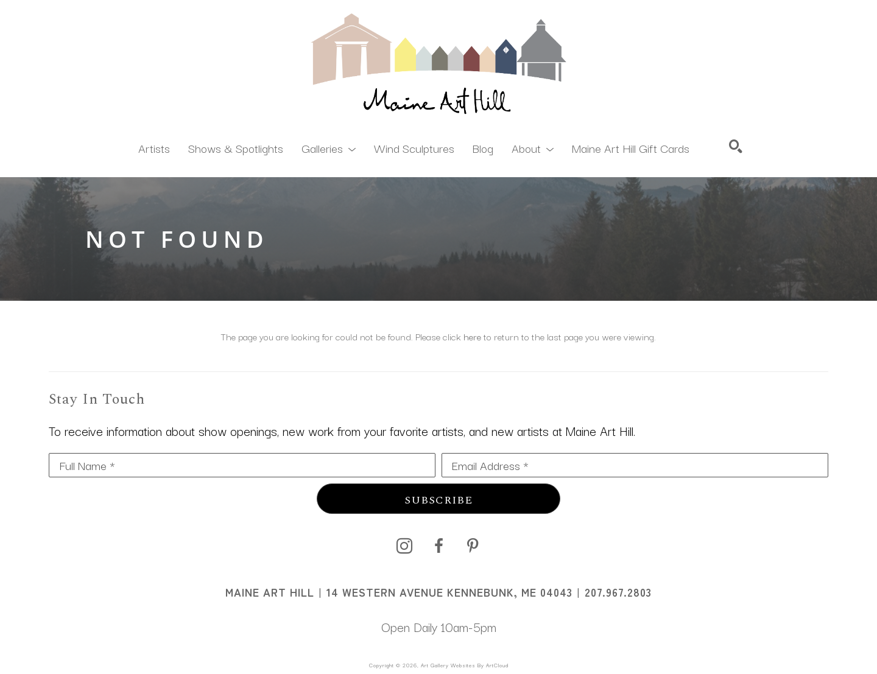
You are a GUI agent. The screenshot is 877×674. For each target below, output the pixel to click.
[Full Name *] (242, 465)
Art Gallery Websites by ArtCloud (465, 665)
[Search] (735, 146)
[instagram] (404, 546)
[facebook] (438, 546)
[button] (328, 147)
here (472, 336)
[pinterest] (473, 546)
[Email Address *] (635, 465)
